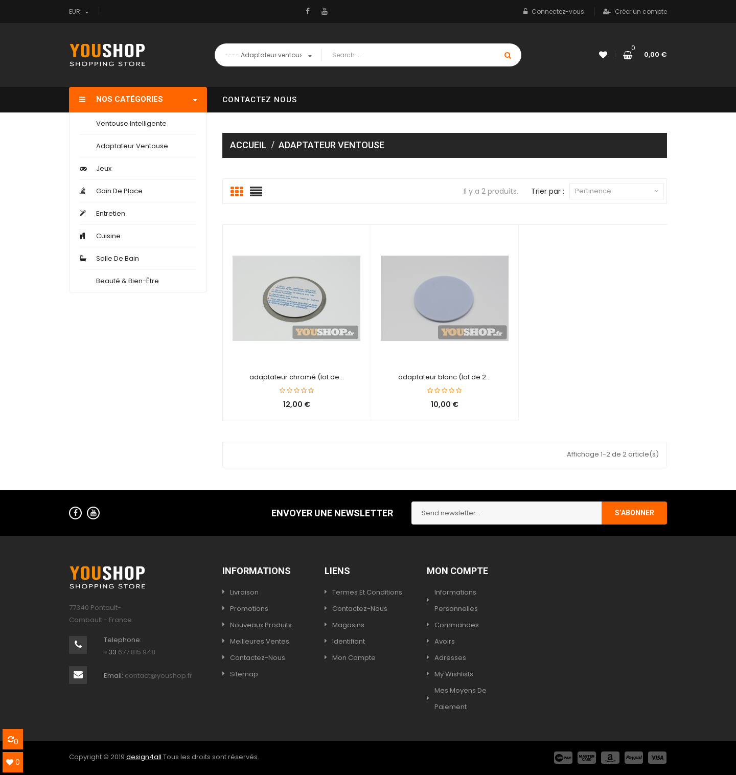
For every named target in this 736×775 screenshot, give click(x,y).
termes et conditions (367, 592)
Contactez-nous (257, 658)
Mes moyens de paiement (460, 699)
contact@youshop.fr (158, 675)
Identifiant (348, 641)
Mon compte (354, 658)
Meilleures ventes (259, 641)
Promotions (249, 608)
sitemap (244, 674)
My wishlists (453, 674)
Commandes (456, 625)
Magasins (348, 625)
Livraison (244, 592)
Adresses (450, 658)
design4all (144, 757)
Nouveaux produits (261, 625)
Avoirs (444, 641)
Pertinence (616, 191)
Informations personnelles (456, 600)
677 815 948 (136, 652)
